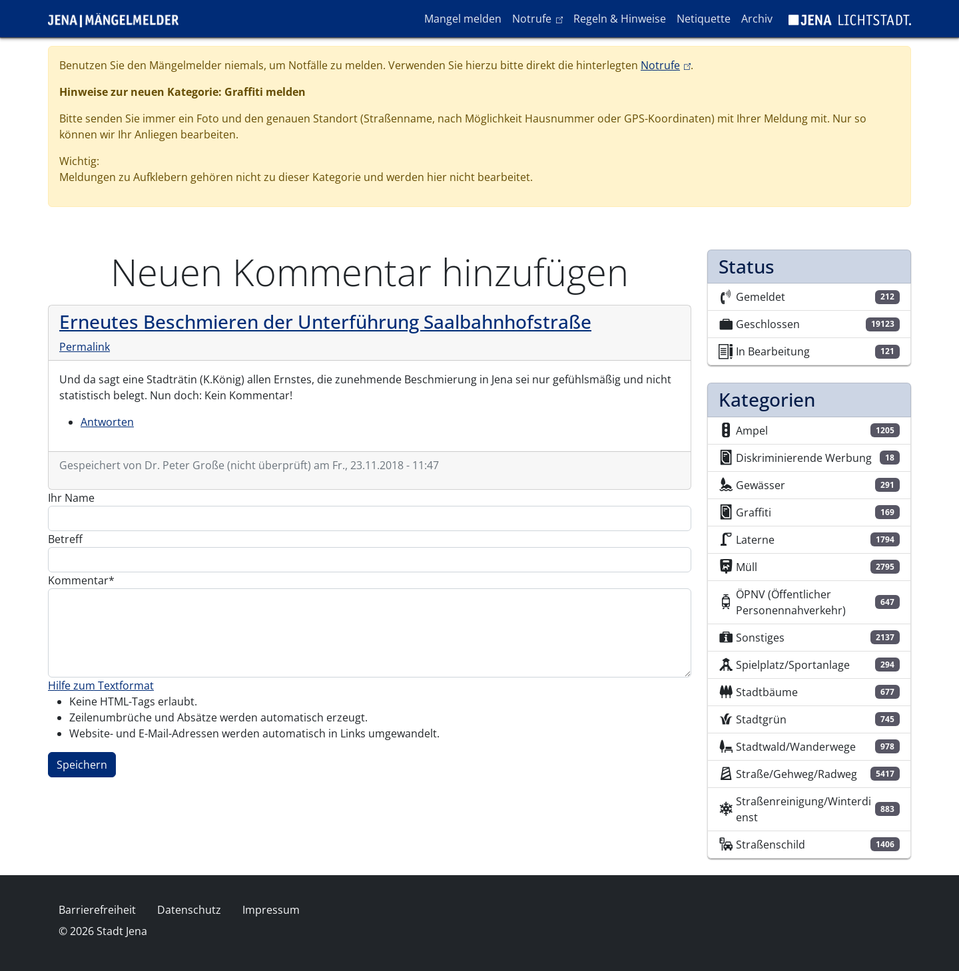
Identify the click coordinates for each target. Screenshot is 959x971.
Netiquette (704, 18)
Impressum (271, 909)
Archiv (757, 18)
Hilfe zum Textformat (101, 685)
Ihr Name (71, 497)
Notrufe (539, 18)
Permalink (84, 346)
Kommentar (78, 580)
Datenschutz (189, 909)
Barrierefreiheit (97, 909)
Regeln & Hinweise (619, 18)
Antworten (107, 422)
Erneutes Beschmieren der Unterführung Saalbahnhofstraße (325, 321)
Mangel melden (462, 18)
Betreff (65, 539)
